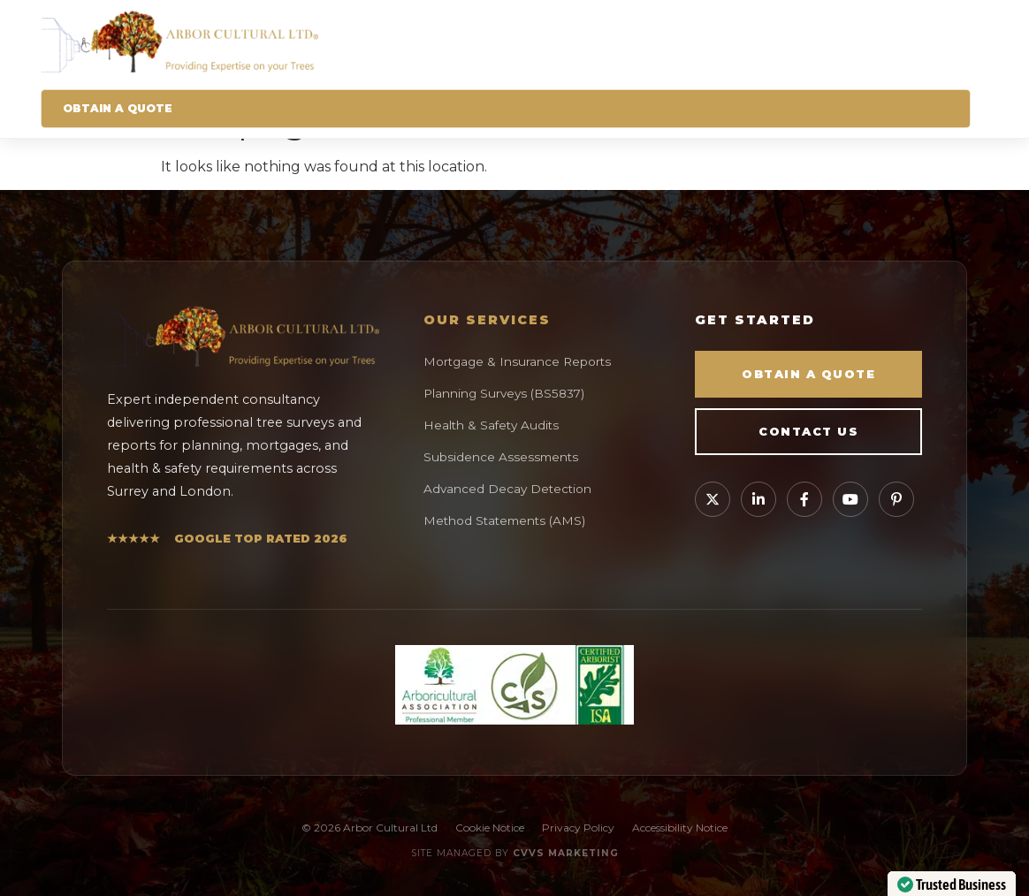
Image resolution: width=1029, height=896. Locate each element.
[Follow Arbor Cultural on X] (712, 499)
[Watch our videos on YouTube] (850, 499)
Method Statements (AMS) (504, 520)
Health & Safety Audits (491, 425)
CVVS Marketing (566, 853)
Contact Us (808, 431)
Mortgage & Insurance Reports (517, 361)
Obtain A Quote (117, 108)
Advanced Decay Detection (507, 489)
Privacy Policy (578, 827)
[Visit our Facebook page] (804, 499)
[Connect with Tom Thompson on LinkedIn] (758, 499)
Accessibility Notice (680, 827)
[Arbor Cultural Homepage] (506, 41)
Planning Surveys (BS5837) (503, 393)
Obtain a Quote (808, 374)
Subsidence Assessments (500, 457)
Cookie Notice (489, 827)
